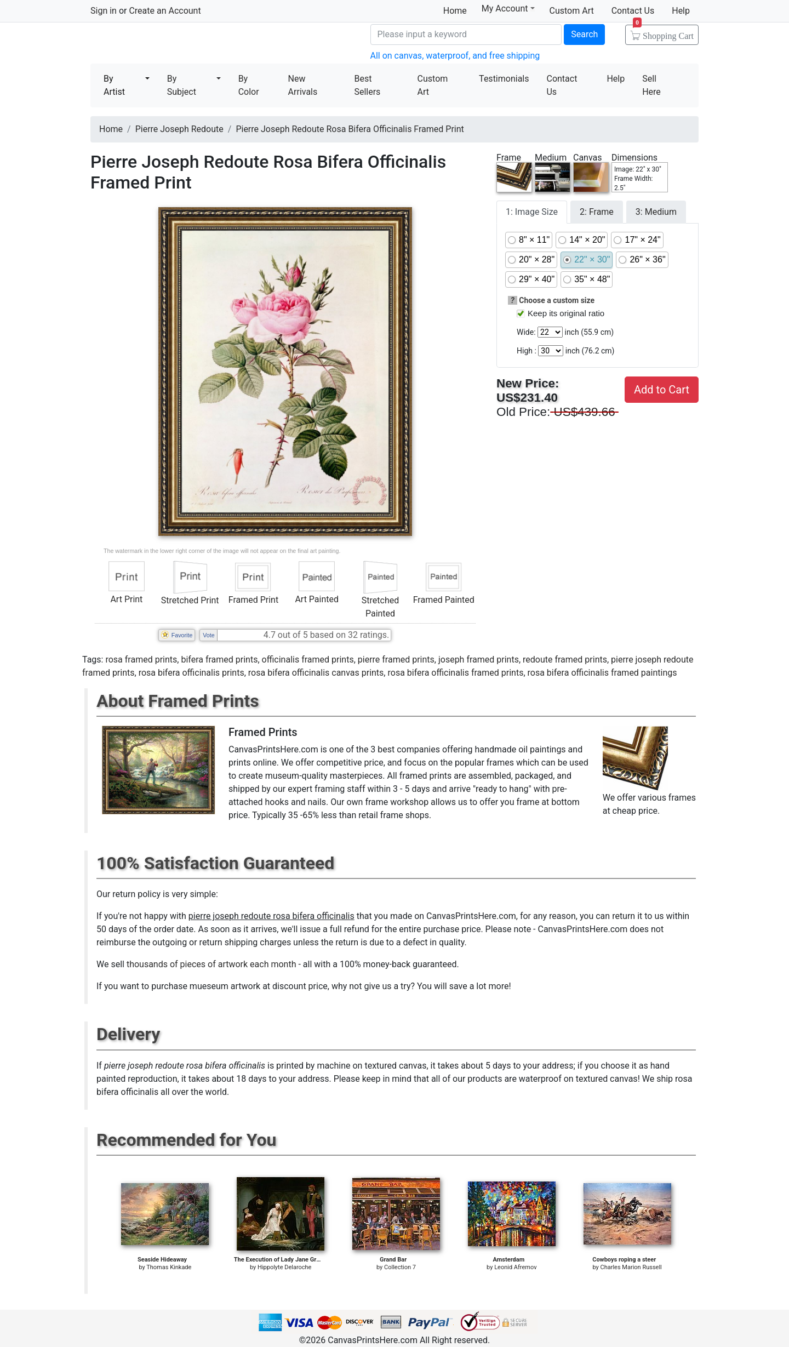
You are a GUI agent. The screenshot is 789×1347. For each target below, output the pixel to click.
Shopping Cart (663, 32)
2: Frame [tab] (597, 212)
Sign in (103, 10)
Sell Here (651, 85)
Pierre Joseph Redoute (179, 129)
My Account (508, 8)
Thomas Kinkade (168, 1267)
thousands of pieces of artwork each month (211, 964)
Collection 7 (400, 1267)
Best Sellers (367, 85)
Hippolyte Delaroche (284, 1267)
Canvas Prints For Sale (169, 44)
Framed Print (253, 600)
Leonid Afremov (515, 1267)
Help (681, 10)
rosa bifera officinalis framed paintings (602, 672)
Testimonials (504, 78)
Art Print (126, 599)
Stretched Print (190, 600)
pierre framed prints (396, 659)
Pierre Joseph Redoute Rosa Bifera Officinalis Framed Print (350, 129)
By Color (248, 85)
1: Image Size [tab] (532, 212)
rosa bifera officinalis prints (191, 672)
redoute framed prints (565, 659)
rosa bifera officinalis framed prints (455, 672)
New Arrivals (303, 85)
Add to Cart (661, 389)
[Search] (466, 34)
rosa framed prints (141, 659)
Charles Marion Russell (630, 1267)
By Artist (114, 85)
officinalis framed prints (308, 659)
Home (455, 10)
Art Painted (317, 599)
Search (584, 34)
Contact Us (633, 10)
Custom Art (572, 10)
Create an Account (165, 10)
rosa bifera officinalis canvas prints (316, 672)
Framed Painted (443, 600)
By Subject (181, 85)
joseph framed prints (478, 659)
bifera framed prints (219, 659)
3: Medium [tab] (656, 212)
